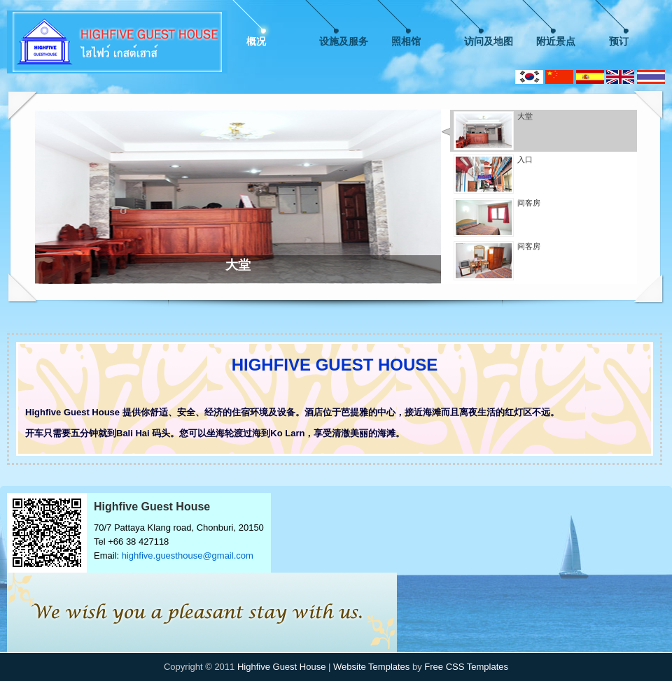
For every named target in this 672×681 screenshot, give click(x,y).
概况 (256, 41)
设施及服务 (343, 41)
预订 (619, 41)
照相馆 (406, 41)
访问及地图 (488, 41)
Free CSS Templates (466, 666)
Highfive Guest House (281, 666)
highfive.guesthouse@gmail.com (187, 555)
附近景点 (555, 41)
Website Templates (371, 666)
